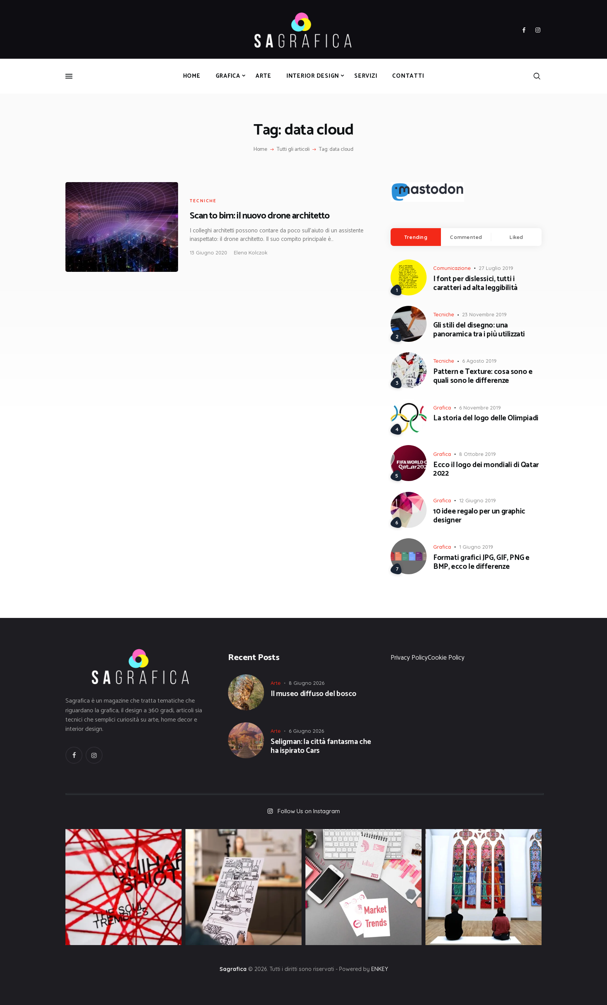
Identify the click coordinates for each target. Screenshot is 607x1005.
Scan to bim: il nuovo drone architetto (259, 216)
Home (260, 149)
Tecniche (203, 200)
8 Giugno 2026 (306, 683)
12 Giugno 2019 (477, 500)
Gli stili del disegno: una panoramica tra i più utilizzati (479, 330)
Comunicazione (452, 268)
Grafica (442, 407)
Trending (415, 237)
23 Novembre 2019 (484, 314)
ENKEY (379, 969)
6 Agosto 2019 (479, 361)
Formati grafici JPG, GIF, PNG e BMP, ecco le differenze (481, 563)
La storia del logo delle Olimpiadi (485, 418)
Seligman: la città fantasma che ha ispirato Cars (321, 747)
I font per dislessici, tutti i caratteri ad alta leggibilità (475, 284)
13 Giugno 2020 (208, 252)
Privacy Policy (409, 657)
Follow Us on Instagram (309, 811)
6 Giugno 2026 (306, 731)
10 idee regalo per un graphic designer (479, 516)
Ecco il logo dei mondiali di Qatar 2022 (486, 470)
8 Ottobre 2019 (477, 454)
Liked (516, 237)
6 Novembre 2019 (480, 407)
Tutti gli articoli (293, 149)
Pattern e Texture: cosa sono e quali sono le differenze (482, 377)
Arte (276, 683)
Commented (466, 237)
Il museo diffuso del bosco (314, 694)
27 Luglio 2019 (496, 268)
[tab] (416, 237)
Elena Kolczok (250, 252)
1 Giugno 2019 (476, 547)
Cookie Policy (446, 657)
